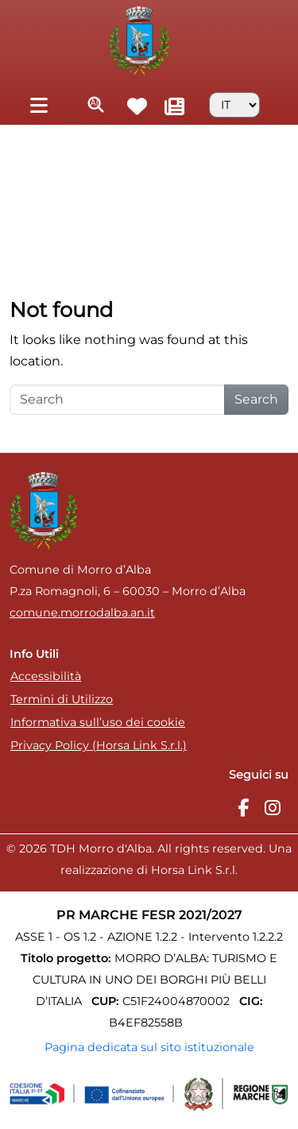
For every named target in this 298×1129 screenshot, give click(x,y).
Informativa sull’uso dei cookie (97, 722)
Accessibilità (45, 676)
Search (256, 399)
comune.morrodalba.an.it (82, 612)
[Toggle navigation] (38, 104)
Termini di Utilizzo (61, 699)
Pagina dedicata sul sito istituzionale (149, 1047)
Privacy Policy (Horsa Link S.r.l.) (98, 745)
